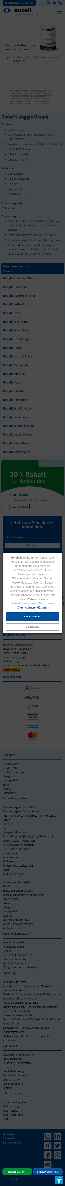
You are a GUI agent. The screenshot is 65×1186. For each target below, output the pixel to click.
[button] (32, 627)
